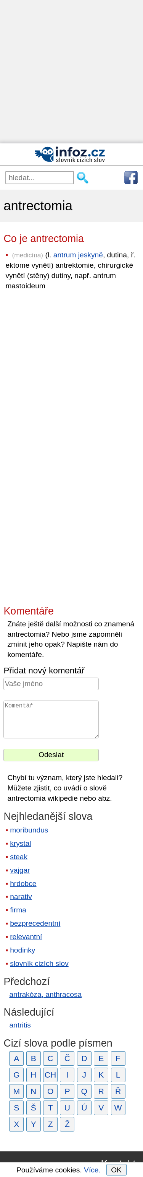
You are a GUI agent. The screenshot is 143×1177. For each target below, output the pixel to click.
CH (50, 1074)
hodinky (22, 950)
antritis (20, 1025)
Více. (92, 1170)
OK (116, 1170)
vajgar (20, 870)
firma (18, 910)
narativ (21, 897)
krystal (20, 843)
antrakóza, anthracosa (45, 994)
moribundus (29, 830)
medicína (27, 255)
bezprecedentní (35, 923)
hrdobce (23, 883)
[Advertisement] (71, 71)
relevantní (26, 937)
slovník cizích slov (39, 963)
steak (18, 857)
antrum (64, 255)
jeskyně (90, 255)
